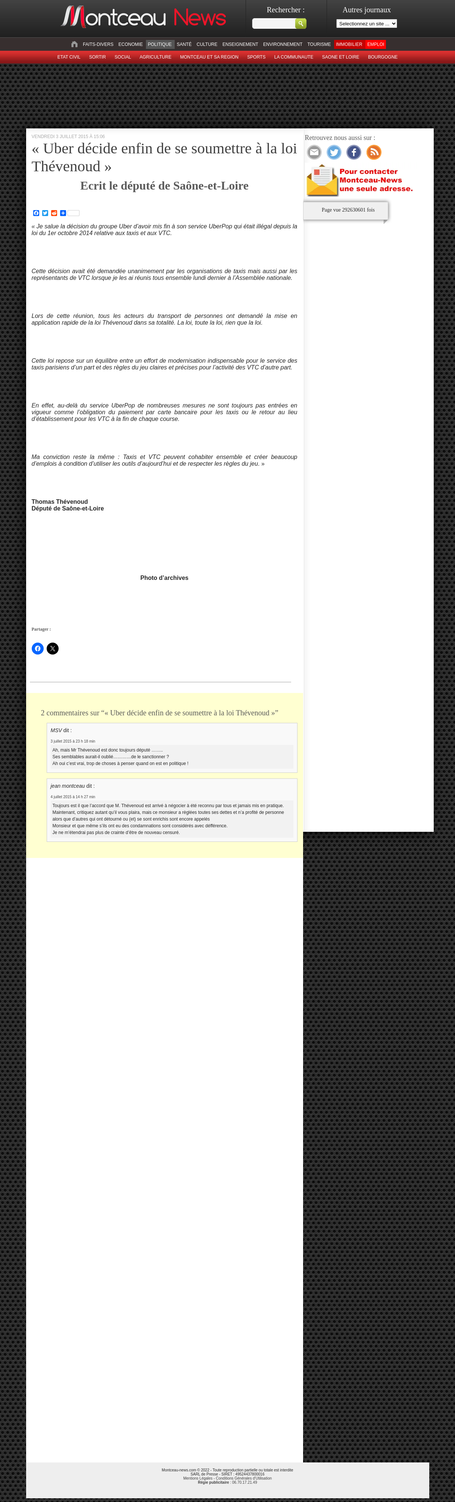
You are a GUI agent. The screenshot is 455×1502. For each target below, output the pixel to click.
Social (123, 57)
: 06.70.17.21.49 (227, 1482)
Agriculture (155, 57)
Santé (184, 44)
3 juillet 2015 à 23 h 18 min (73, 741)
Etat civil (69, 57)
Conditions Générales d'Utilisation (244, 1478)
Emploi (375, 44)
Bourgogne (383, 57)
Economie (130, 44)
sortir (97, 57)
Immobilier (349, 44)
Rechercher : (286, 10)
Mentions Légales (197, 1478)
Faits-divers (98, 44)
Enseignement (240, 44)
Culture (207, 44)
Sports (256, 57)
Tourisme (319, 44)
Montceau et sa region (209, 57)
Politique (160, 44)
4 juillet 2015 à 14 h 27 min (73, 797)
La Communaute (294, 57)
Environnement (282, 44)
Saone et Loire (340, 57)
